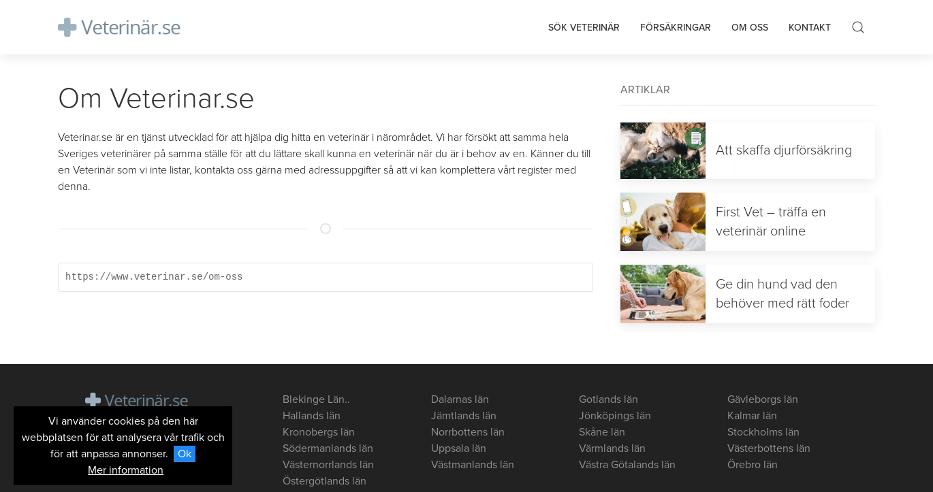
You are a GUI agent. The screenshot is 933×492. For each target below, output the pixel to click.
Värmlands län (612, 448)
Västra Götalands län (627, 465)
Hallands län (312, 416)
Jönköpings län (615, 416)
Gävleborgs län (762, 399)
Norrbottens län (468, 432)
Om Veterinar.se (156, 98)
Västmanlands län (472, 465)
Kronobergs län (319, 432)
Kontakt (810, 27)
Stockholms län (763, 432)
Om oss (749, 27)
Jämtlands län (463, 416)
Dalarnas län (460, 399)
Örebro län (752, 465)
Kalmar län (752, 416)
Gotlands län (608, 399)
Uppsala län (458, 448)
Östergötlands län (324, 481)
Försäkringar (675, 27)
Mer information (125, 470)
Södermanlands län (328, 448)
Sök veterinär (584, 27)
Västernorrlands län (328, 465)
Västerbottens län (768, 448)
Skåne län (602, 432)
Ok (184, 454)
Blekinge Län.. (316, 399)
